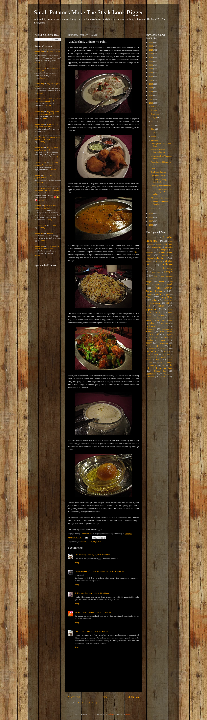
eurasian (166, 279)
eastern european (166, 276)
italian (161, 305)
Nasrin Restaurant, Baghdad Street (158, 151)
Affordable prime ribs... (160, 198)
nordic (150, 337)
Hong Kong (166, 297)
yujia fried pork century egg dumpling (45, 207)
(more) (37, 63)
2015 (151, 84)
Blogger (128, 714)
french (169, 284)
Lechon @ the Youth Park (161, 186)
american (168, 244)
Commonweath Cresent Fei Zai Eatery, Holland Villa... (161, 191)
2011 (151, 99)
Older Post (133, 696)
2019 (151, 69)
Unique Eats (160, 371)
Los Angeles (160, 320)
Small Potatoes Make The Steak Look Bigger (88, 12)
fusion (148, 294)
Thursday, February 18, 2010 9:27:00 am (95, 555)
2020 (151, 65)
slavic (155, 357)
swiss (151, 363)
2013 (151, 91)
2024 (151, 50)
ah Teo (77, 612)
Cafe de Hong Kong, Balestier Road (159, 180)
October (154, 110)
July (153, 121)
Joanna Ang (39, 51)
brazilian (165, 255)
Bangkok (164, 250)
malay (151, 323)
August (154, 118)
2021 (151, 61)
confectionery (166, 268)
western (162, 376)
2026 (151, 42)
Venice (166, 374)
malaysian (165, 323)
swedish (169, 360)
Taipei (159, 362)
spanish (163, 357)
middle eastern (166, 332)
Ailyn (153, 168)
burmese (149, 261)
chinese (167, 264)
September (155, 114)
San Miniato (166, 354)
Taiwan (169, 362)
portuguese (152, 348)
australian (168, 247)
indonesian (168, 300)
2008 (151, 217)
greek (168, 295)
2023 (151, 54)
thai (163, 365)
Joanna (37, 175)
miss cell (154, 334)
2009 (151, 213)
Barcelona (149, 253)
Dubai (155, 276)
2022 (151, 57)
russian (156, 354)
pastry (149, 343)
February (155, 140)
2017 (151, 76)
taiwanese (153, 365)
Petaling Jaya (150, 346)
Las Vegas (160, 315)
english (153, 279)
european (149, 281)
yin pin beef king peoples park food (46, 163)
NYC (157, 337)
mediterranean (152, 326)
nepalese (169, 335)
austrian (153, 250)
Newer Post (74, 696)
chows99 (37, 206)
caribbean (159, 261)
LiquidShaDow (81, 571)
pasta (163, 340)
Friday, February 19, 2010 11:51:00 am (96, 612)
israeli (148, 306)
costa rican (156, 272)
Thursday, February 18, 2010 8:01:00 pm (93, 593)
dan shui (52, 225)
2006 (151, 225)
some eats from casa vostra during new (47, 189)
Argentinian (156, 247)
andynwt (111, 714)
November (155, 106)
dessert (84, 541)
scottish (148, 357)
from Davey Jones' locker (159, 289)
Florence (158, 284)
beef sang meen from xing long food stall (47, 100)
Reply (77, 562)
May (153, 129)
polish (170, 346)
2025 (151, 46)
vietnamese (150, 377)
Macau (170, 320)
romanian (167, 351)
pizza (159, 345)
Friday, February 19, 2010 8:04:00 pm (93, 631)
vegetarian (97, 541)
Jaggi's (136, 251)
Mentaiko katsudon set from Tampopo (159, 202)
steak (157, 359)
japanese (151, 309)
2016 (151, 80)
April (153, 133)
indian (90, 541)
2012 (151, 95)
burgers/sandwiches (155, 258)
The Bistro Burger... (158, 172)
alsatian (158, 244)
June (153, 125)
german (158, 294)
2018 (151, 73)
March (154, 136)
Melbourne (150, 329)
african (150, 244)
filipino (161, 281)
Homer (149, 297)
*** (155, 237)
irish (167, 303)
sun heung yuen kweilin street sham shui (46, 247)
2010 (151, 103)
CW (76, 555)
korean (158, 312)
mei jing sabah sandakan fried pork (47, 138)
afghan (170, 241)
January (154, 209)
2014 (151, 88)
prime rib (164, 348)
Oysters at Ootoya (158, 176)
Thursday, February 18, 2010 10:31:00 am (107, 571)
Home (104, 696)
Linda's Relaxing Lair (42, 188)
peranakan (164, 343)
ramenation (151, 351)
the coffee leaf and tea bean (159, 366)
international (155, 303)
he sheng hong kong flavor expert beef (46, 125)
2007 (151, 221)
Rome (148, 354)
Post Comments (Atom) (87, 703)
